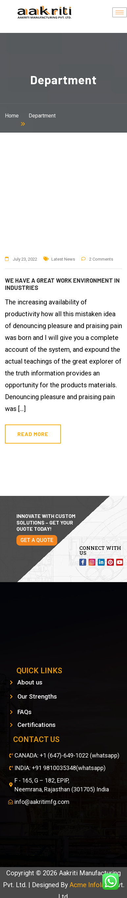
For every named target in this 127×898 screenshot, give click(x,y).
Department (42, 116)
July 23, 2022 (25, 259)
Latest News (63, 259)
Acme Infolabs (91, 885)
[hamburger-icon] (119, 12)
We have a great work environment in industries (62, 284)
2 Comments (101, 259)
